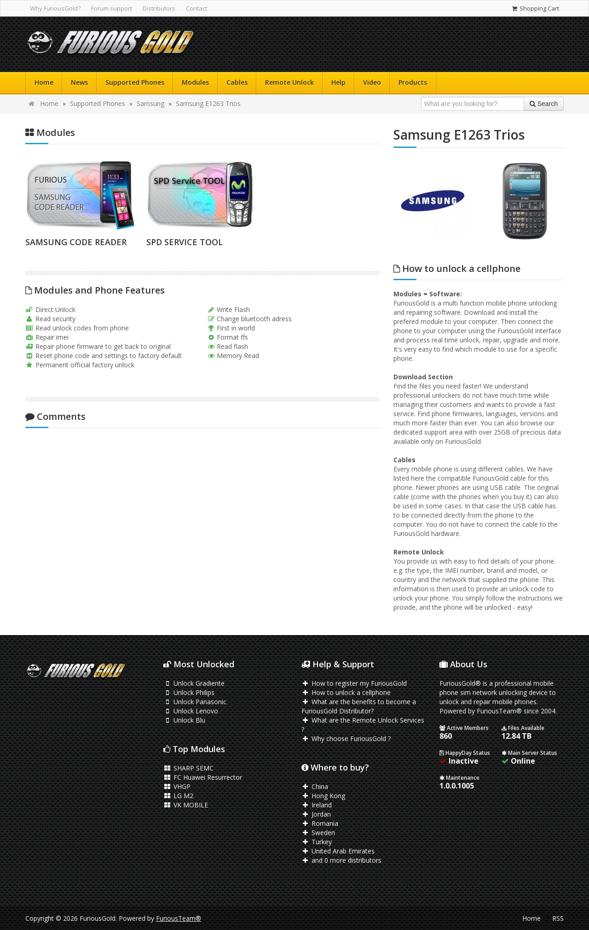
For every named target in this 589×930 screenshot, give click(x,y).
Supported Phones (134, 82)
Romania (319, 823)
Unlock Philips (188, 692)
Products (412, 82)
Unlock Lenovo (190, 710)
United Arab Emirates (338, 851)
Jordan (316, 814)
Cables (237, 82)
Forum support (111, 8)
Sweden (318, 832)
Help (338, 82)
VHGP (177, 786)
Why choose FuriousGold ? (346, 738)
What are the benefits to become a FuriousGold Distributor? (358, 706)
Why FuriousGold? (55, 8)
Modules (195, 82)
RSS (558, 918)
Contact (196, 8)
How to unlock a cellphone (346, 692)
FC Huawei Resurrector (202, 777)
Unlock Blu (184, 720)
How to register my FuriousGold (354, 683)
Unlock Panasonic (194, 701)
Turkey (316, 841)
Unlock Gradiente (194, 683)
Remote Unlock (289, 82)
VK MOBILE (185, 805)
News (79, 82)
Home (44, 82)
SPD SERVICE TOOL (184, 241)
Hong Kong (323, 795)
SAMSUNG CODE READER (76, 241)
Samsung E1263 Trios (208, 103)
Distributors (159, 8)
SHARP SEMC (188, 768)
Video (372, 82)
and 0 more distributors (341, 860)
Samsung (150, 103)
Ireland (316, 805)
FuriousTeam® (178, 918)
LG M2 (178, 795)
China (314, 786)
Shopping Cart (535, 8)
